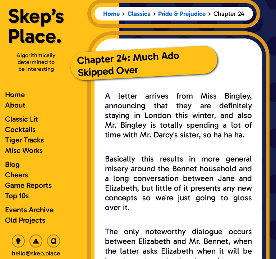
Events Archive (29, 209)
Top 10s (17, 195)
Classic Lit (21, 118)
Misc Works (24, 150)
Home (111, 14)
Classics (139, 14)
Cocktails (20, 129)
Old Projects (25, 219)
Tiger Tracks (24, 139)
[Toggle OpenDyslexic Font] (53, 241)
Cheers (16, 174)
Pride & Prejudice (182, 14)
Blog (12, 164)
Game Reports (28, 185)
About (15, 104)
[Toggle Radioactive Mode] (35, 241)
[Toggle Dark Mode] (18, 241)
